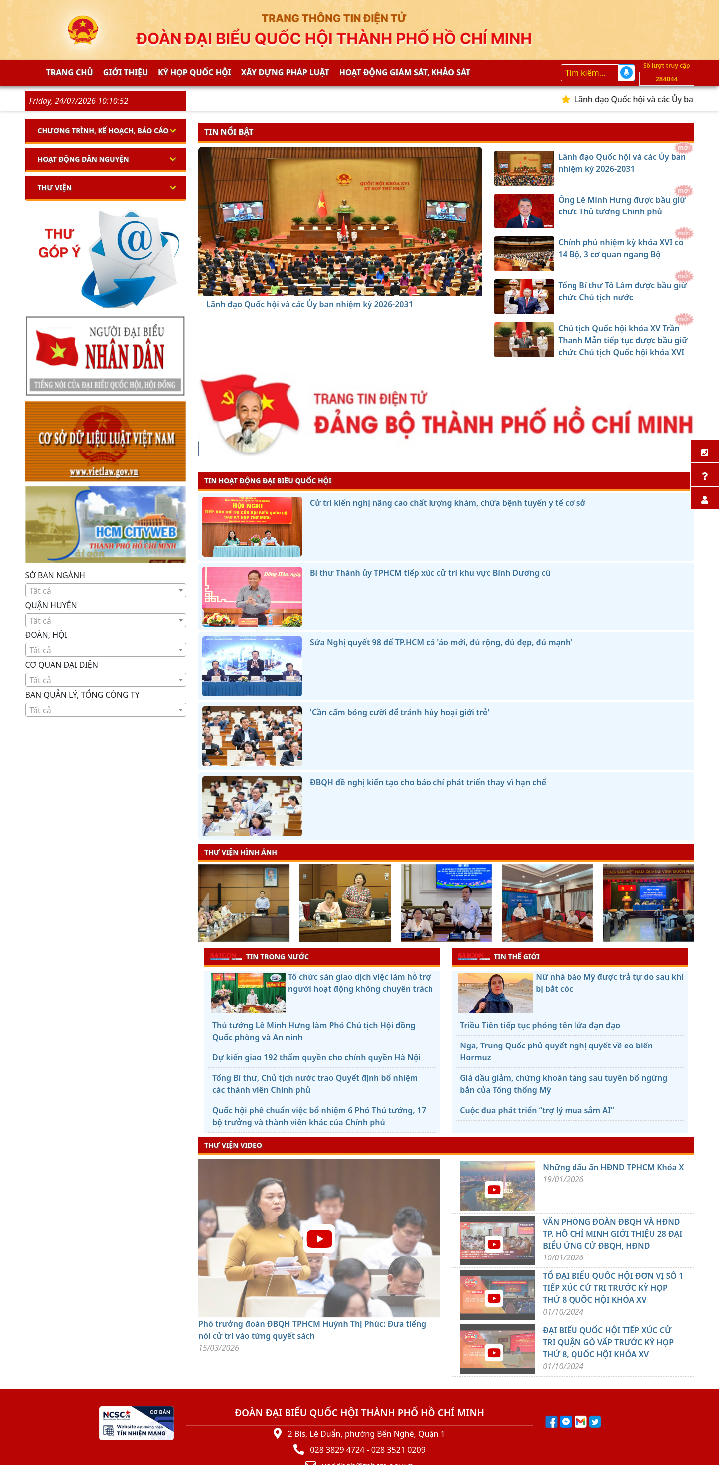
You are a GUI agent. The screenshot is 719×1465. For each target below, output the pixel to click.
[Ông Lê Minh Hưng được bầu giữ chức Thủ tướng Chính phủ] (322, 285)
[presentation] (204, 904)
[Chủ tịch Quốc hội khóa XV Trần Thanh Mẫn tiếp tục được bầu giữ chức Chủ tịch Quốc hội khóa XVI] (376, 285)
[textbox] (106, 591)
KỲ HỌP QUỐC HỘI (194, 72)
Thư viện (55, 187)
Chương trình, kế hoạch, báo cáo (103, 130)
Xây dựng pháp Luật (285, 72)
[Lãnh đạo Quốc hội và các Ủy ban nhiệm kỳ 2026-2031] (304, 285)
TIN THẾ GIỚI (498, 956)
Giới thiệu (125, 72)
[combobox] (106, 590)
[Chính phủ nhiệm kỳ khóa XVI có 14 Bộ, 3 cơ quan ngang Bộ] (340, 285)
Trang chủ (69, 72)
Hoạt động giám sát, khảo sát (404, 72)
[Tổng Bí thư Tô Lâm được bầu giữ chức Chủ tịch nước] (358, 285)
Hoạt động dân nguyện (83, 159)
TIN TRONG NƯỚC (259, 956)
